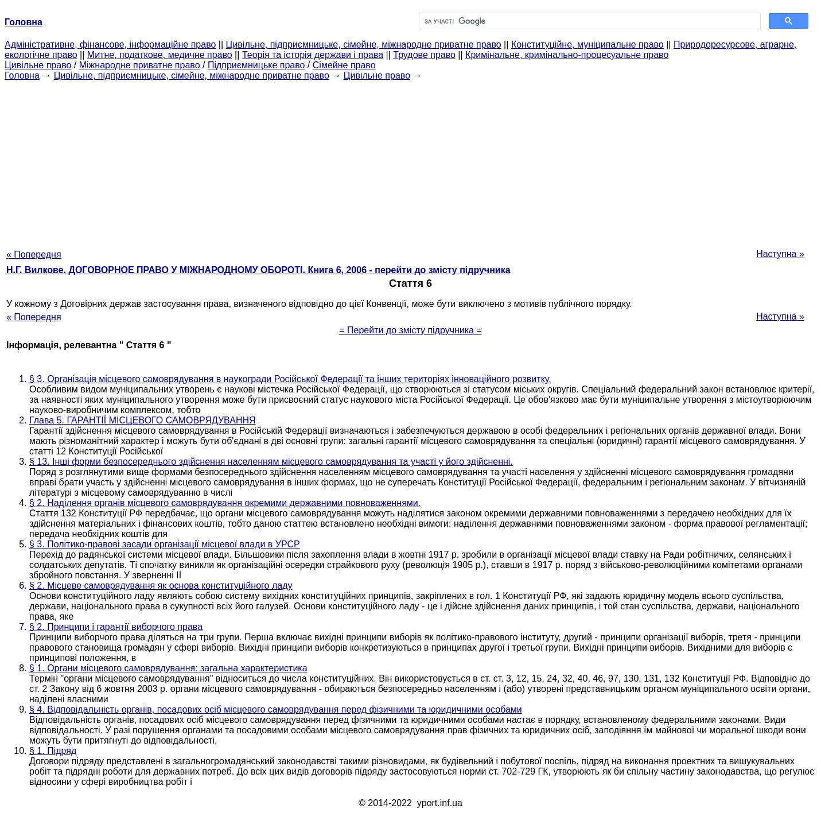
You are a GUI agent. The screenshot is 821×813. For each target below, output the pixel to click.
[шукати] (589, 21)
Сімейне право (344, 65)
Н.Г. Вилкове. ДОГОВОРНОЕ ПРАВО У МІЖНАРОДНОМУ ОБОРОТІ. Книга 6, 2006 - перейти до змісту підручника (258, 270)
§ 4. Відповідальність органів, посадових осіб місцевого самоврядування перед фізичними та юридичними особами (275, 709)
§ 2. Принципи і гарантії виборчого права (116, 627)
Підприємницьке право (256, 65)
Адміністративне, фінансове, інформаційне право (110, 44)
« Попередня (33, 254)
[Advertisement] (411, 161)
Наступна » (780, 254)
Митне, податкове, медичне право (159, 55)
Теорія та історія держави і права (312, 55)
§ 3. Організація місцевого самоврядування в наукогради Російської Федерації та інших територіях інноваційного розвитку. (290, 379)
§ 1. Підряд (52, 751)
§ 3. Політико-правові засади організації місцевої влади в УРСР (164, 544)
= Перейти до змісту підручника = (410, 330)
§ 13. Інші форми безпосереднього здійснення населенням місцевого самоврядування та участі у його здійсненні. (271, 461)
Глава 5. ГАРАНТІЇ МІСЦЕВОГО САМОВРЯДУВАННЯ (142, 420)
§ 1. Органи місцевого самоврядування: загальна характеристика (168, 668)
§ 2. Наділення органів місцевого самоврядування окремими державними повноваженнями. (225, 503)
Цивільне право (38, 65)
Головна (22, 75)
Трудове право (424, 55)
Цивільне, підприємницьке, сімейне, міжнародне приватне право (363, 44)
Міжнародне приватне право (139, 65)
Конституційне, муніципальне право (587, 44)
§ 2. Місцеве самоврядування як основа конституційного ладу (160, 585)
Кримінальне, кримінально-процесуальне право (566, 55)
